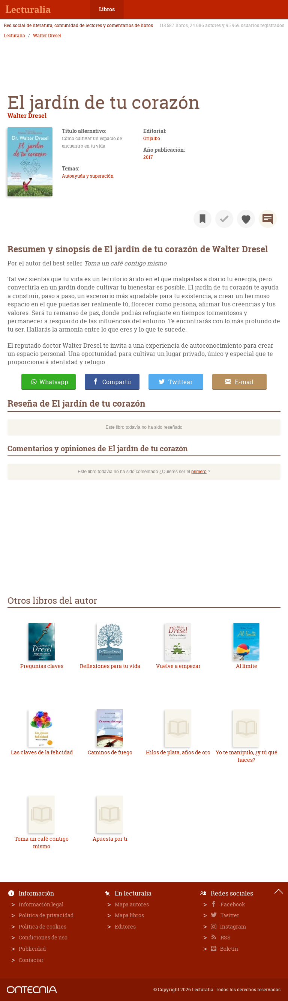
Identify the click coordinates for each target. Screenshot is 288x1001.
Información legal (41, 904)
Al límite (246, 665)
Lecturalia (14, 36)
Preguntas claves (41, 665)
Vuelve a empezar (178, 665)
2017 (148, 157)
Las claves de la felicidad (42, 752)
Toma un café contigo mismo (42, 842)
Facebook (232, 904)
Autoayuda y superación (88, 176)
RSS (225, 937)
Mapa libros (129, 915)
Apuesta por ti (110, 838)
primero (199, 471)
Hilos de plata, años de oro (178, 752)
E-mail (244, 382)
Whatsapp (53, 382)
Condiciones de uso (43, 937)
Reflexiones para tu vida (110, 665)
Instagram (232, 926)
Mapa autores (132, 904)
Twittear (180, 382)
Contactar (31, 959)
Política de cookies (42, 926)
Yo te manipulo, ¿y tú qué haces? (247, 756)
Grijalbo (151, 138)
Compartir (117, 382)
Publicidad (32, 948)
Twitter (229, 915)
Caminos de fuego (110, 752)
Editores (125, 926)
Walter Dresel (47, 36)
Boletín (228, 948)
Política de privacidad (46, 915)
